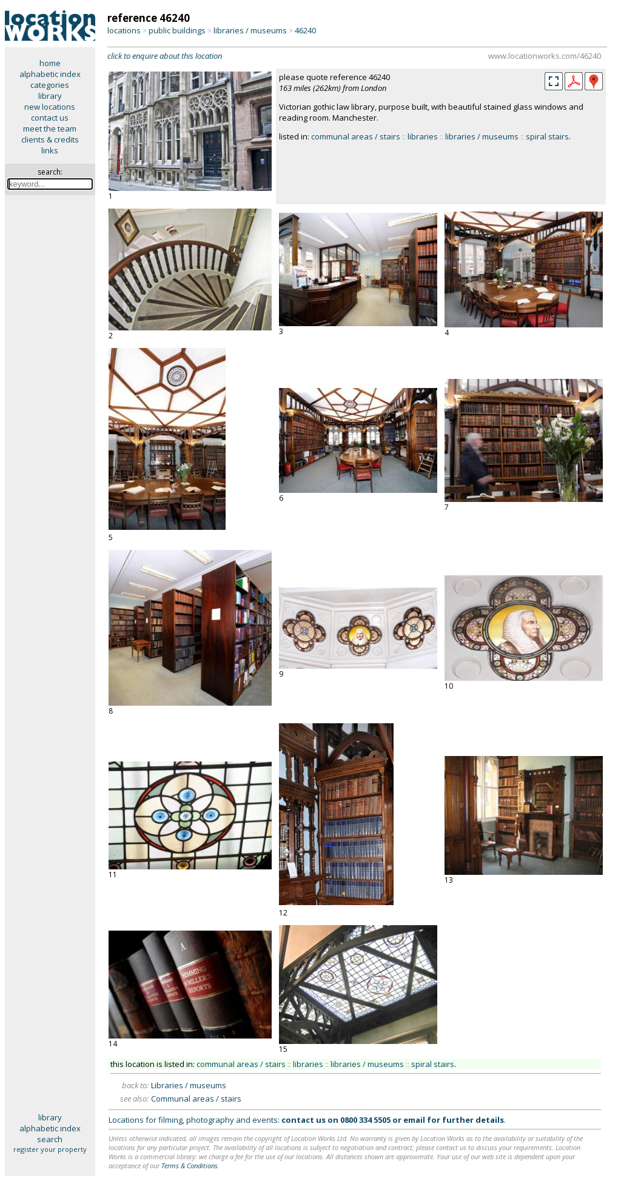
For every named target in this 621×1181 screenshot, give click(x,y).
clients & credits (50, 139)
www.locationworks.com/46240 (544, 55)
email (414, 1119)
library (50, 95)
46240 (305, 30)
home (50, 63)
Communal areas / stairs (196, 1098)
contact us (50, 117)
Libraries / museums (188, 1085)
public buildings (177, 30)
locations (124, 30)
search (49, 1139)
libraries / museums (250, 30)
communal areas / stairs (355, 136)
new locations (49, 106)
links (49, 150)
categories (49, 84)
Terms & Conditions (189, 1165)
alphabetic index (50, 74)
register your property (50, 1149)
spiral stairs (547, 136)
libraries (423, 136)
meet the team (49, 128)
